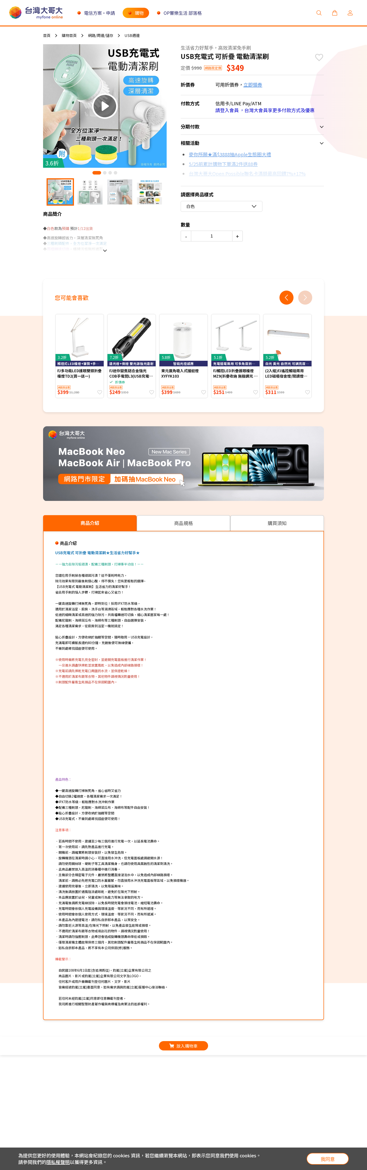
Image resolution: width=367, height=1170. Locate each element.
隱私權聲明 (58, 1162)
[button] (96, 173)
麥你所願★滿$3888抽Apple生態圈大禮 (230, 154)
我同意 (328, 1158)
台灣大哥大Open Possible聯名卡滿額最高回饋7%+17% (247, 173)
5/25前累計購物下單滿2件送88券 (223, 163)
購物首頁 (69, 35)
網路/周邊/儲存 (100, 35)
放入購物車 (183, 1046)
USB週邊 (132, 35)
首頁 (47, 35)
